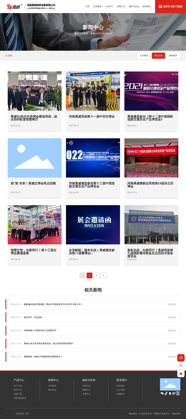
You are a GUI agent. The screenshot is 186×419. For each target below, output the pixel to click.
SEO (27, 413)
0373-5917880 (172, 6)
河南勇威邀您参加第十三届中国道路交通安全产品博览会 (92, 185)
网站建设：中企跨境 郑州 (140, 414)
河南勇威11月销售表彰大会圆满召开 (40, 330)
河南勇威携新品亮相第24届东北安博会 (150, 185)
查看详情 (172, 304)
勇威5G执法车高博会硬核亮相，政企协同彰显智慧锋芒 (34, 118)
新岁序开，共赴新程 (33, 317)
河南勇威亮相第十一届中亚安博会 (92, 116)
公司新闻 (144, 55)
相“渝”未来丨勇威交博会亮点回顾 (33, 183)
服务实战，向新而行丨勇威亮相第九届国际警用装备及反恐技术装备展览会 (150, 253)
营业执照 (20, 413)
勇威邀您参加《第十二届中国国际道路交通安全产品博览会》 (150, 118)
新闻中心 (93, 27)
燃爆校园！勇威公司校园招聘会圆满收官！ (43, 357)
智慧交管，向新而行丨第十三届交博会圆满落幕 (33, 251)
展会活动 (158, 55)
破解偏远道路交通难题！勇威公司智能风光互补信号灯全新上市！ (53, 304)
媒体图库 (173, 55)
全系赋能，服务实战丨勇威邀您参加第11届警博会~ (92, 251)
